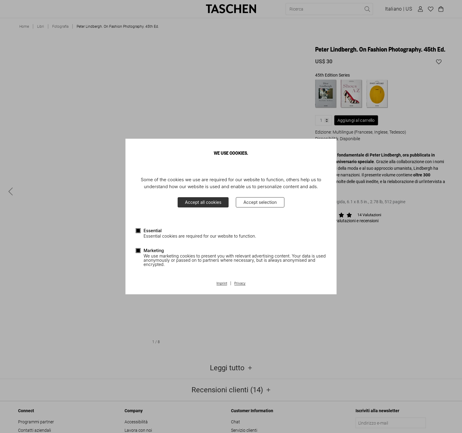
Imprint (222, 283)
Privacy (240, 283)
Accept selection (260, 202)
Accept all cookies (203, 202)
